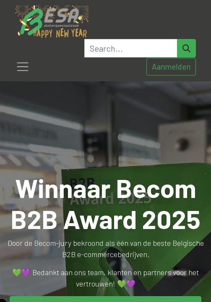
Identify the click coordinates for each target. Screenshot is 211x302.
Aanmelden (171, 66)
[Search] (186, 48)
